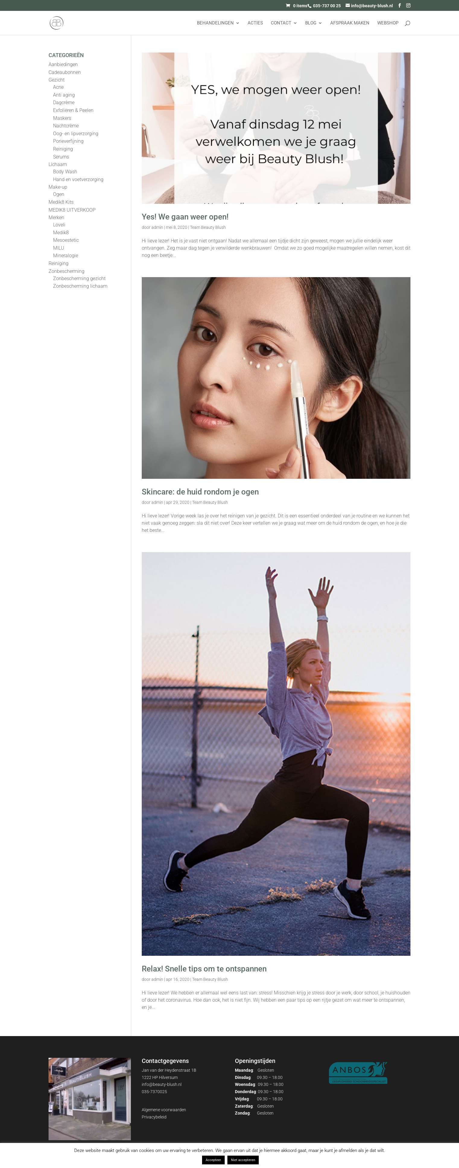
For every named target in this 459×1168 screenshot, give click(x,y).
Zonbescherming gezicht (79, 278)
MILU (58, 248)
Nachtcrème (66, 126)
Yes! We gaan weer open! (185, 216)
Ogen (58, 194)
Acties (255, 23)
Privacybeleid (154, 1117)
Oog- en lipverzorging (75, 133)
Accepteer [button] (213, 1160)
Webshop (387, 23)
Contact (281, 23)
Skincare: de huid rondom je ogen (200, 491)
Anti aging (64, 95)
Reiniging (63, 149)
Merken (56, 217)
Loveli (59, 225)
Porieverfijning (68, 141)
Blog (310, 23)
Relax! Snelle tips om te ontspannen (204, 968)
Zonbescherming (66, 271)
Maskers (62, 118)
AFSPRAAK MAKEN (349, 23)
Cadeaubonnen (65, 72)
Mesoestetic (66, 240)
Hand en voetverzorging (78, 179)
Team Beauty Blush (208, 227)
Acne (58, 87)
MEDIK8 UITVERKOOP (72, 210)
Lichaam (58, 164)
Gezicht (57, 80)
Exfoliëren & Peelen (73, 110)
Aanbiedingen (63, 64)
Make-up (58, 187)
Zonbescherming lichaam (80, 286)
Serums (61, 157)
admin (157, 227)
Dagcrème (63, 102)
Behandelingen (215, 23)
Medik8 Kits (61, 202)
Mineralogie (65, 255)
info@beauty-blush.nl (162, 1084)
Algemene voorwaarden (164, 1109)
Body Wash (65, 171)
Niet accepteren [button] (243, 1160)
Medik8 (61, 232)
